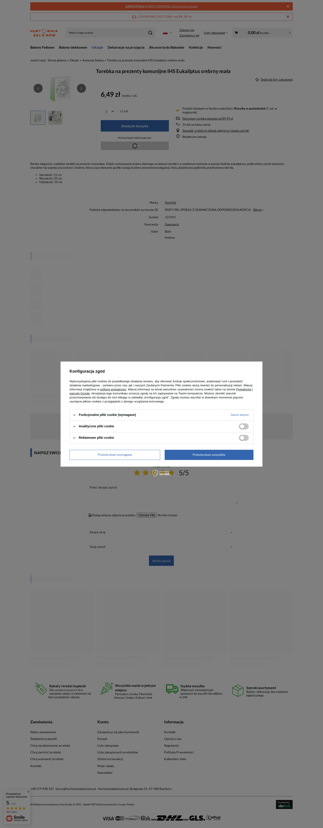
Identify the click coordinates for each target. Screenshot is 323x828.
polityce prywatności (113, 389)
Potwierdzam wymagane (115, 454)
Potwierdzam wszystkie (209, 454)
